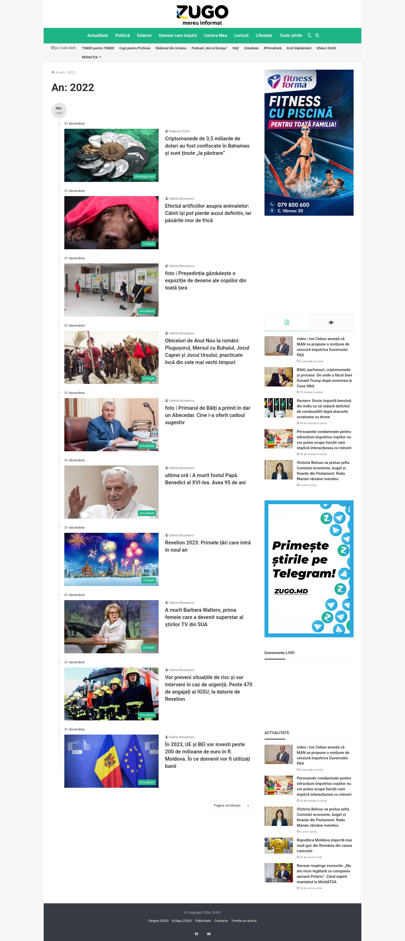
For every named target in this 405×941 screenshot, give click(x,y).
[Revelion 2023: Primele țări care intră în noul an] (111, 559)
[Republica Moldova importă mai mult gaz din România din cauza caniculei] (278, 848)
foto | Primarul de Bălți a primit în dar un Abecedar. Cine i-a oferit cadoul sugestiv (207, 415)
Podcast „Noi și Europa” (209, 48)
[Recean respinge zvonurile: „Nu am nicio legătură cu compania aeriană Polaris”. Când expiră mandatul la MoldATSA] (278, 875)
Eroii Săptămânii (299, 48)
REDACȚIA (90, 57)
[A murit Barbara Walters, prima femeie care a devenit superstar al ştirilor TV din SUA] (111, 626)
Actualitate (97, 35)
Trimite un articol (243, 923)
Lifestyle (264, 35)
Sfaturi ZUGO (326, 48)
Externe (144, 35)
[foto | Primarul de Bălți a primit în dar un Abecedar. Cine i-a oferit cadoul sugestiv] (111, 424)
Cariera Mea (215, 35)
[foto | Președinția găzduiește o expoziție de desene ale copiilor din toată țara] (111, 290)
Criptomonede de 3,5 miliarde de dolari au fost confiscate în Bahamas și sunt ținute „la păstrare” (207, 145)
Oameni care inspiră (178, 35)
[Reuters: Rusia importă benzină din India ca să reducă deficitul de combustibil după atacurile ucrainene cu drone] (278, 410)
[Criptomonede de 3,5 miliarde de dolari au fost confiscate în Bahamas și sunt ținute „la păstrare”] (111, 155)
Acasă (58, 72)
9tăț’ (235, 48)
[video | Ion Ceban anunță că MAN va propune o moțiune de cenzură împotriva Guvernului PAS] (278, 348)
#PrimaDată (273, 48)
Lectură (241, 35)
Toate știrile (290, 35)
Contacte (221, 923)
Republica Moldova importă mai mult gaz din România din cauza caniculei (324, 848)
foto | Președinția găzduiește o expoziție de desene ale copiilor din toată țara (205, 280)
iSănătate (251, 48)
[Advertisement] (309, 265)
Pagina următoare (231, 805)
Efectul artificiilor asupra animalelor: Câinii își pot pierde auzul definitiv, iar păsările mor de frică (208, 213)
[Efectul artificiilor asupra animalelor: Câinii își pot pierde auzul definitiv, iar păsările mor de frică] (111, 222)
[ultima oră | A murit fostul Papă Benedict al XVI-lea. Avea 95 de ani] (111, 492)
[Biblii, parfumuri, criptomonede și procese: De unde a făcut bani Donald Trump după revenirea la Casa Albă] (278, 379)
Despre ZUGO (159, 923)
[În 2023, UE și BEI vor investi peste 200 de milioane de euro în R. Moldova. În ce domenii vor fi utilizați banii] (111, 761)
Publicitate (203, 923)
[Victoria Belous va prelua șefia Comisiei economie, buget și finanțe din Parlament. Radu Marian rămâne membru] (278, 472)
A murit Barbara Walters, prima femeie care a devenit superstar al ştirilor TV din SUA (204, 617)
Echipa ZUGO (182, 923)
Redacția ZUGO (179, 131)
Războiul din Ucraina (170, 48)
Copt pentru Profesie (135, 48)
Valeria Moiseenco (181, 198)
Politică (122, 35)
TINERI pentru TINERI (98, 48)
